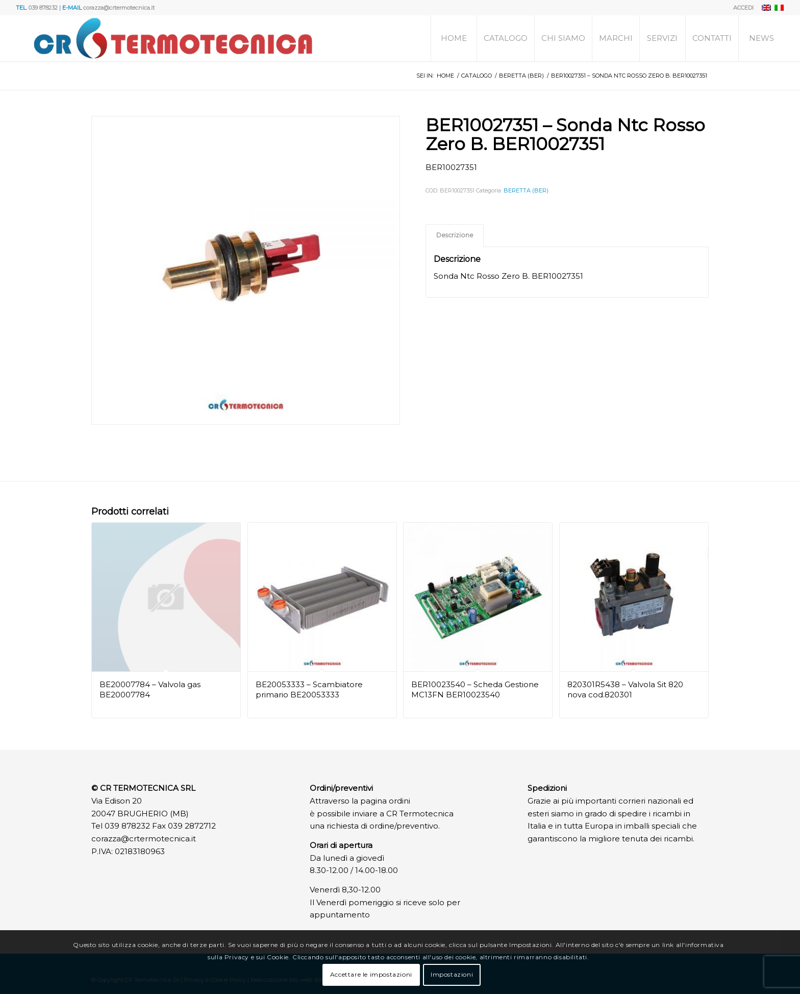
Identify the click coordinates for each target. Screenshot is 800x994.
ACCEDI (743, 7)
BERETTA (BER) (526, 190)
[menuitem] (741, 7)
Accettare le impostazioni (371, 974)
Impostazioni (452, 974)
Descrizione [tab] (454, 235)
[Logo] (173, 38)
